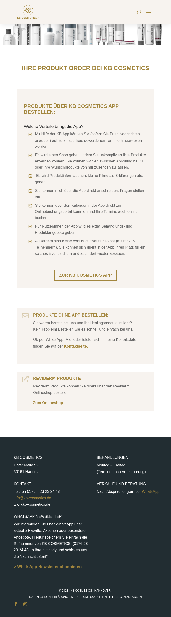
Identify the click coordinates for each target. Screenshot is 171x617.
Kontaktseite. (75, 346)
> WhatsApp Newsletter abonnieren (48, 566)
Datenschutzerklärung (48, 597)
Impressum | (106, 597)
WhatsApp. (151, 492)
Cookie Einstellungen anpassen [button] (116, 597)
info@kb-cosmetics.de (32, 498)
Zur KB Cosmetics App (85, 275)
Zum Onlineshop (48, 403)
